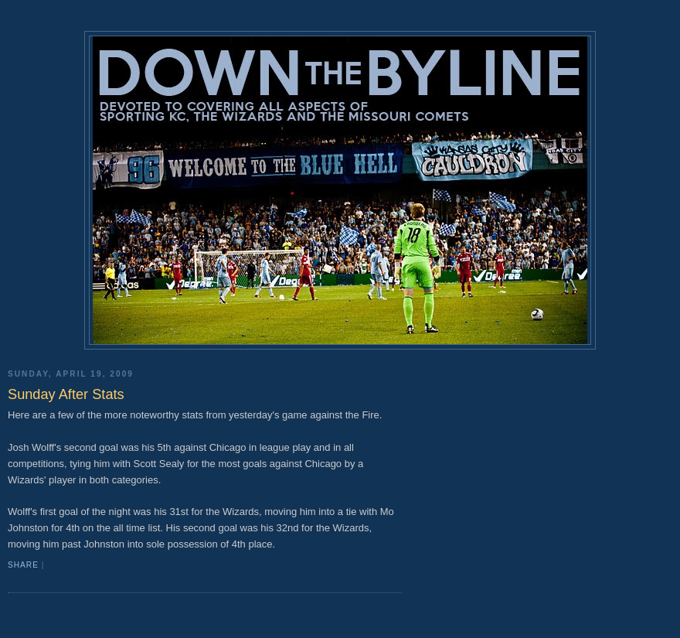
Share (23, 565)
